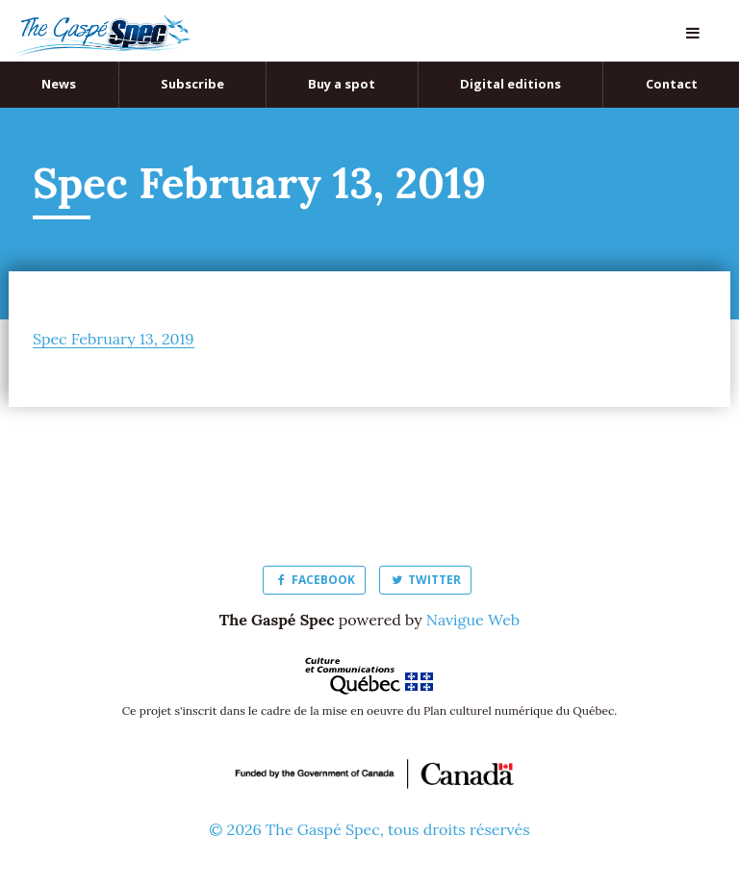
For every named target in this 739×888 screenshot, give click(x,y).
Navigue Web (473, 619)
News (58, 83)
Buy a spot (341, 83)
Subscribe (192, 83)
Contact (672, 83)
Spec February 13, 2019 (113, 338)
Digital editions (510, 83)
